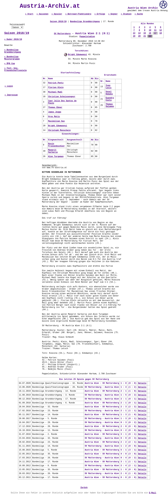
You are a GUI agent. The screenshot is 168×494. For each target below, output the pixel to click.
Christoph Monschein (59, 130)
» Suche (139, 14)
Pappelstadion (87, 36)
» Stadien (126, 14)
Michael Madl (55, 92)
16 (150, 33)
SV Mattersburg (62, 34)
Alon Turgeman (56, 156)
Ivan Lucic (109, 86)
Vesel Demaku (109, 93)
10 (150, 30)
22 (150, 36)
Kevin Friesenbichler (56, 145)
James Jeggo (54, 112)
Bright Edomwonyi (77, 54)
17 (155, 33)
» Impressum (11, 95)
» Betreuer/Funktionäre (78, 14)
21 (145, 36)
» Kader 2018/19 (13, 39)
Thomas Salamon (110, 105)
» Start (29, 14)
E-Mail (152, 493)
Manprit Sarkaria (53, 151)
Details (142, 383)
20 (139, 36)
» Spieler (57, 14)
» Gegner (113, 14)
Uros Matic (54, 116)
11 (155, 30)
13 (134, 33)
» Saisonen (42, 14)
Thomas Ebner (55, 107)
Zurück (83, 487)
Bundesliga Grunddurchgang (85, 21)
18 (160, 33)
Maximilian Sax (56, 121)
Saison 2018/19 (16, 33)
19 (134, 36)
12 (160, 30)
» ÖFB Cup (9, 63)
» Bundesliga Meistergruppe (12, 58)
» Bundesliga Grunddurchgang (12, 51)
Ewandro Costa (110, 99)
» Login (9, 86)
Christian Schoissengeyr (61, 97)
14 (139, 33)
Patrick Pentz (56, 83)
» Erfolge (99, 14)
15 (145, 33)
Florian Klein (56, 87)
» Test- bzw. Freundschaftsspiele (15, 69)
